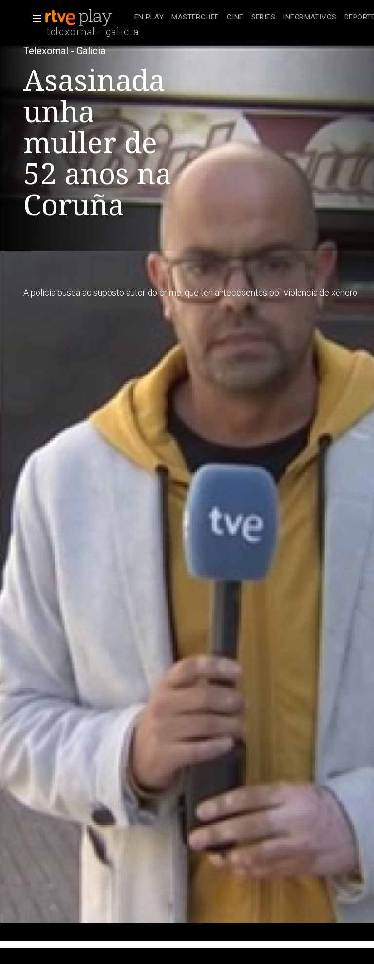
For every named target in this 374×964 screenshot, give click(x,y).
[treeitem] (149, 17)
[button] (34, 18)
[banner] (88, 17)
